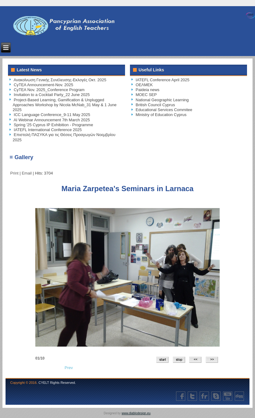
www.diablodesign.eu (136, 413)
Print (14, 173)
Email (27, 173)
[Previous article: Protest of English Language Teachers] (69, 367)
